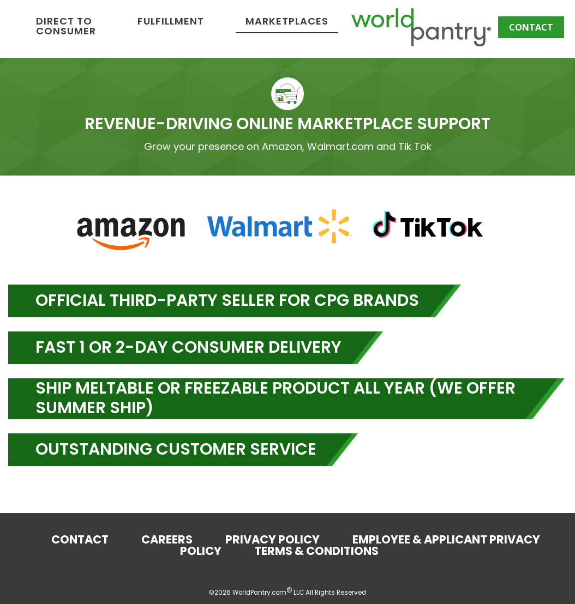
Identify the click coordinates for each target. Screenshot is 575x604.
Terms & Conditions (316, 552)
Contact (531, 27)
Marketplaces (435, 22)
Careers (167, 540)
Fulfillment (319, 22)
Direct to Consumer (215, 27)
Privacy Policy (272, 540)
